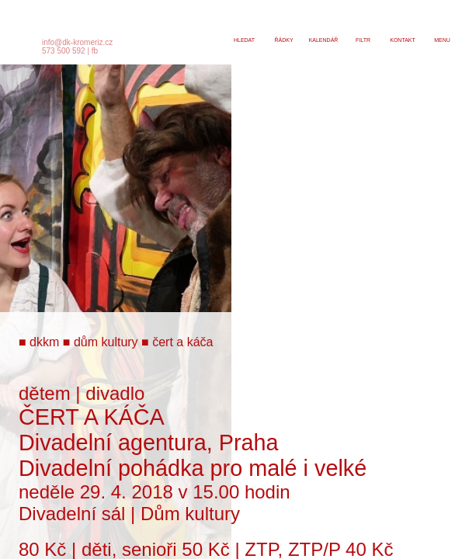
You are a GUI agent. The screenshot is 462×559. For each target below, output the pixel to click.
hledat (244, 40)
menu (442, 40)
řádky (283, 40)
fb (95, 51)
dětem (45, 393)
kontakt (402, 40)
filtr (363, 40)
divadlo (114, 393)
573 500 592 (63, 51)
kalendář (324, 40)
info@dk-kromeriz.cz (77, 42)
